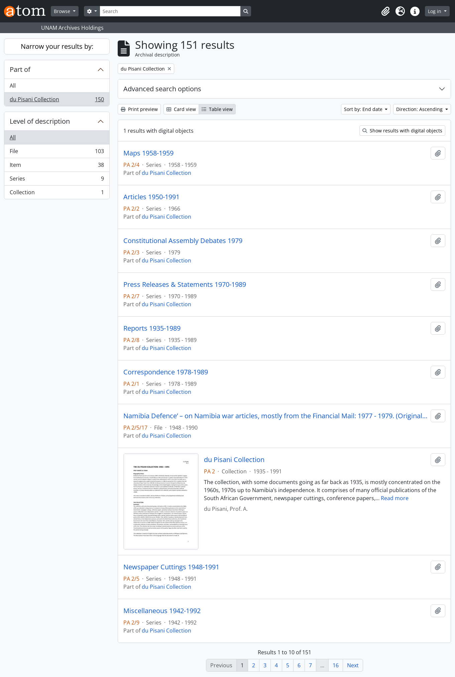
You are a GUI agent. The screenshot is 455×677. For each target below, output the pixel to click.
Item (56, 166)
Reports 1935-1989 (152, 328)
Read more (395, 498)
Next (353, 665)
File (56, 152)
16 (336, 665)
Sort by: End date (364, 109)
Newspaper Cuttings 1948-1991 (171, 567)
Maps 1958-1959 (148, 153)
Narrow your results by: (57, 46)
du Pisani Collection (56, 100)
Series (56, 180)
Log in (435, 11)
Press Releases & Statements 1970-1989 (184, 284)
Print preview (139, 109)
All (13, 85)
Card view (181, 109)
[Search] (170, 11)
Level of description (40, 121)
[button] (385, 11)
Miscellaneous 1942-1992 (162, 611)
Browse (63, 11)
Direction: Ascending (420, 109)
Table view (217, 109)
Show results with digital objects (402, 130)
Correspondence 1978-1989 (165, 372)
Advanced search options (162, 88)
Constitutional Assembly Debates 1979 (182, 241)
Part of (20, 69)
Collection (56, 193)
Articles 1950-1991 (151, 197)
